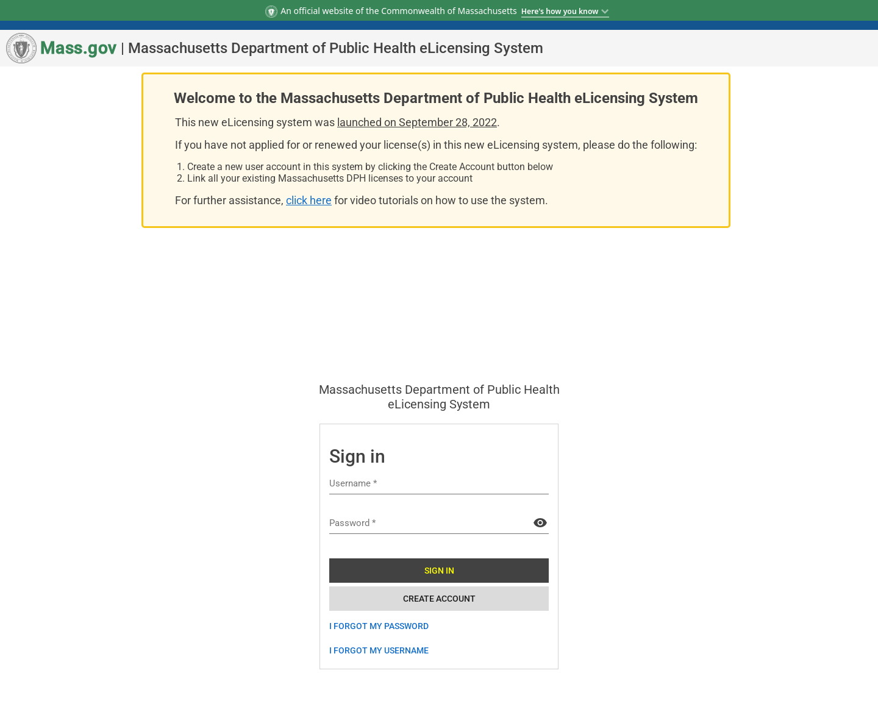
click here (309, 200)
